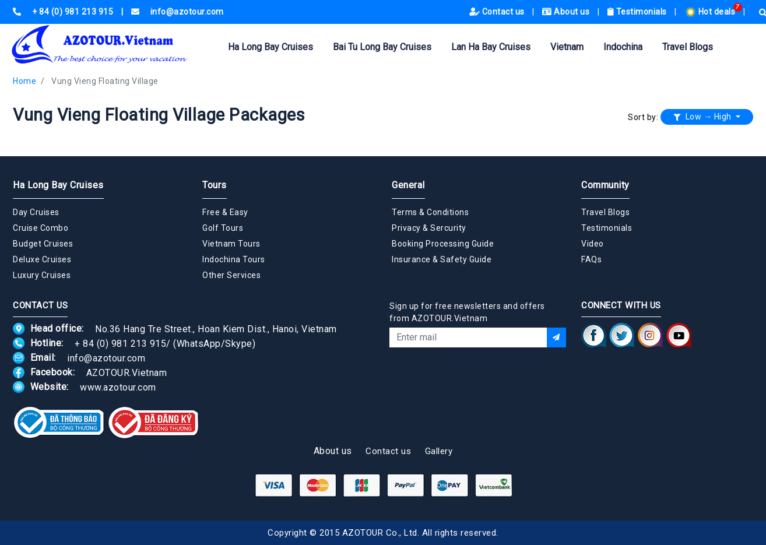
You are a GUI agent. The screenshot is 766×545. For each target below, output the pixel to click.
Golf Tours (222, 228)
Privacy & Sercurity (429, 228)
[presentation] (478, 379)
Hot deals (710, 11)
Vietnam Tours (231, 243)
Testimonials (638, 11)
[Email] (468, 337)
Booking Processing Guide (443, 243)
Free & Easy (225, 212)
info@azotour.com (106, 357)
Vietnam (567, 46)
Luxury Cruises (42, 275)
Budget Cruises (43, 243)
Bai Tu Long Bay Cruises (382, 46)
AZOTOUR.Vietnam (126, 372)
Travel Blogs (687, 46)
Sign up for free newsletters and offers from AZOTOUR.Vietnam (467, 312)
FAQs (591, 259)
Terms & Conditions (430, 212)
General (408, 185)
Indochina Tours (233, 259)
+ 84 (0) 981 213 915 (120, 343)
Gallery (439, 451)
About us (567, 11)
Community (605, 185)
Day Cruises (36, 212)
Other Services (231, 275)
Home (24, 81)
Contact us (498, 11)
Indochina (622, 46)
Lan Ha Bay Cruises (490, 46)
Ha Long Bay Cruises (270, 46)
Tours (214, 185)
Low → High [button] (703, 116)
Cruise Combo (40, 228)
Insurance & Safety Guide (441, 259)
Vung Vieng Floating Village (105, 81)
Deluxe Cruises (42, 259)
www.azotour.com (118, 386)
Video (592, 243)
